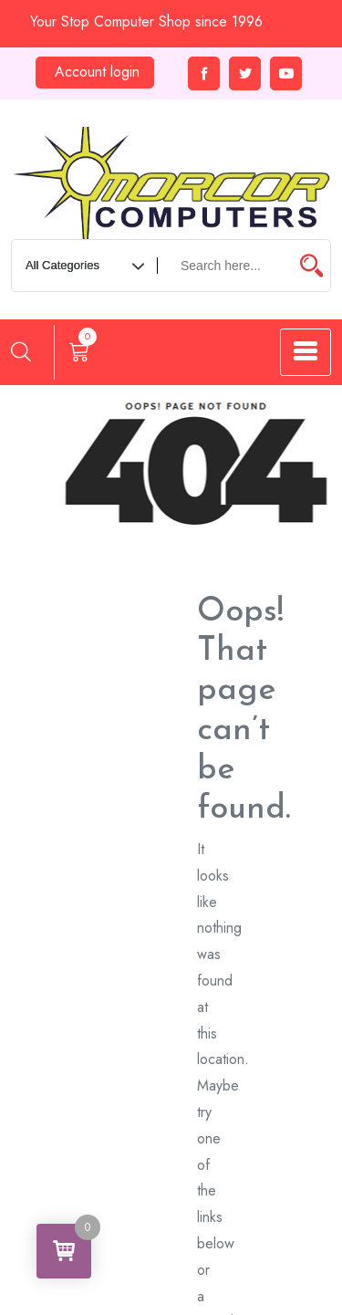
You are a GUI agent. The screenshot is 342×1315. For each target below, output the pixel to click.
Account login (97, 71)
